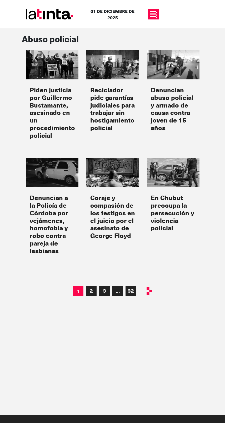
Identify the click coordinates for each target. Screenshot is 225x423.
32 (131, 290)
